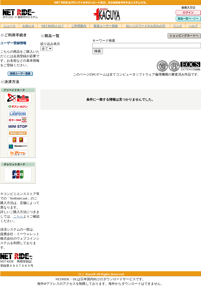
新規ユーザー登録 (106, 26)
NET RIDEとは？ (52, 26)
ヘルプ (193, 26)
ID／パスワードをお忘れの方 (145, 26)
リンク (177, 26)
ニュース (10, 26)
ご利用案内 (78, 26)
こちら (18, 216)
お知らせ (28, 26)
